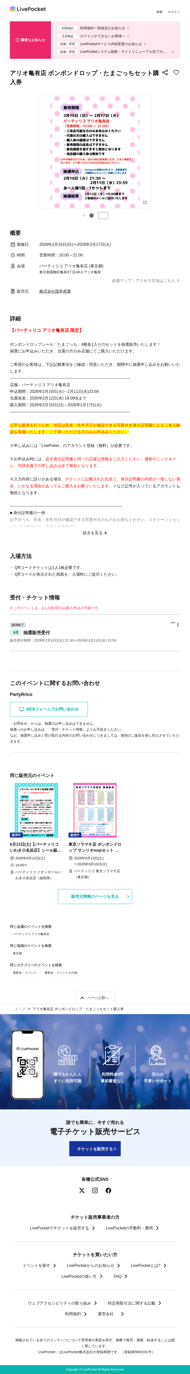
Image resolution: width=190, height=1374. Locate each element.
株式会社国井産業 (55, 291)
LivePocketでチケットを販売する (59, 1228)
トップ (20, 1009)
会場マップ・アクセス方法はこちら (143, 281)
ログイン (174, 11)
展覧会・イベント (25, 972)
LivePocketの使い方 (79, 1276)
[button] (84, 215)
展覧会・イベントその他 (61, 972)
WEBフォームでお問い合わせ (49, 709)
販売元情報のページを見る (95, 896)
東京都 (17, 953)
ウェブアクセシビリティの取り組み (59, 1303)
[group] (95, 152)
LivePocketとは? (146, 1265)
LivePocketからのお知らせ (90, 1265)
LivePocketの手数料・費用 (129, 1228)
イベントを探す (36, 1265)
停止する (103, 215)
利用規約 (73, 1314)
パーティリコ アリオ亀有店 (31, 934)
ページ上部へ (98, 998)
